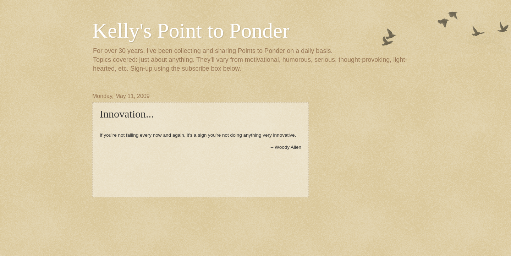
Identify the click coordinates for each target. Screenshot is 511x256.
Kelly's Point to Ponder (191, 30)
